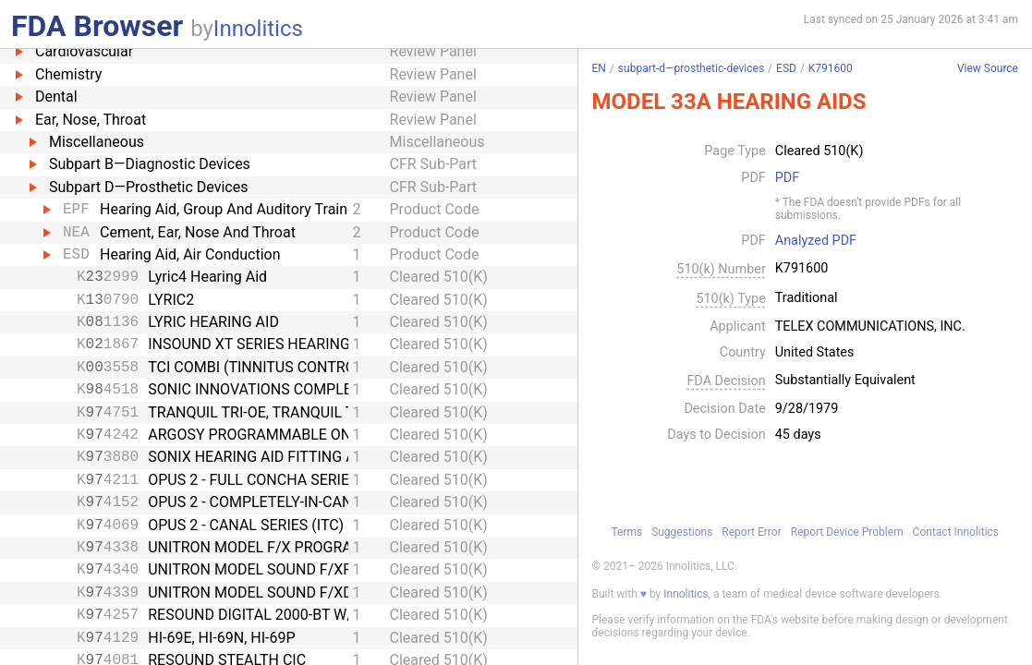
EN (599, 68)
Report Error (751, 532)
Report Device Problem (847, 532)
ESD (786, 68)
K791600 (830, 68)
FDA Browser (97, 25)
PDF (787, 178)
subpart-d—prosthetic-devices (691, 68)
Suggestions (681, 532)
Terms (626, 532)
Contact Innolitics (956, 532)
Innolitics (258, 29)
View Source (987, 69)
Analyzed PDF (815, 241)
